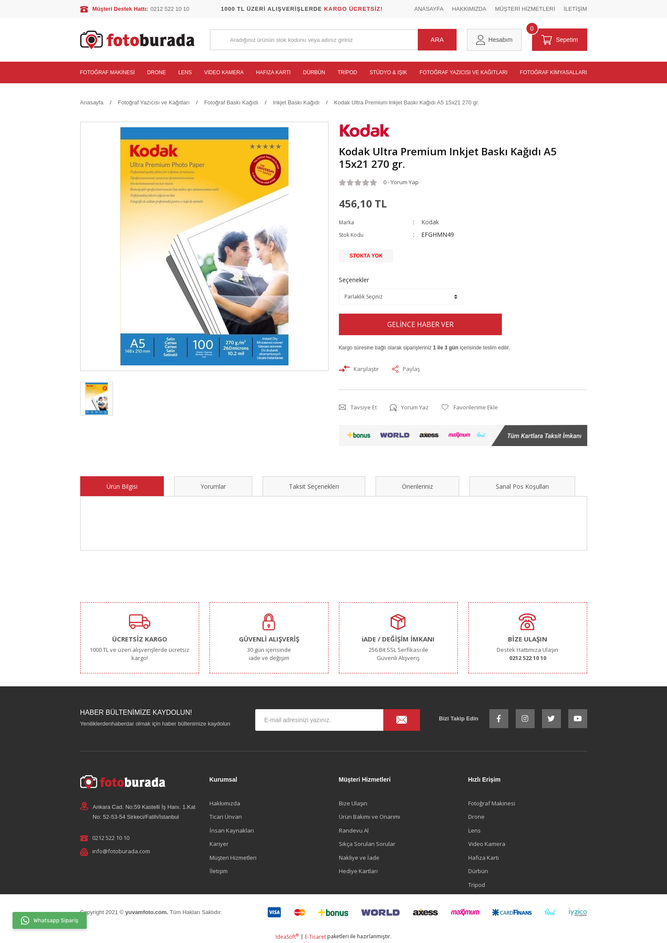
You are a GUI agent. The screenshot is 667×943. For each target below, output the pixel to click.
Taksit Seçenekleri (314, 486)
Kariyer (219, 844)
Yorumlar (213, 486)
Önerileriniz (417, 486)
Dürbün (478, 871)
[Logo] (137, 40)
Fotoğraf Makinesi (491, 803)
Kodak (430, 222)
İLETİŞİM (575, 9)
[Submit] (401, 720)
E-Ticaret (315, 936)
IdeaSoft (287, 936)
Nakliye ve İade (359, 857)
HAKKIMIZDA (469, 9)
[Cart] (559, 39)
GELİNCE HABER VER (420, 324)
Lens (474, 830)
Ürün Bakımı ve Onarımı (369, 816)
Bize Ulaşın (353, 803)
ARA (437, 39)
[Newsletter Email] (337, 720)
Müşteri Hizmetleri (233, 857)
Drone (476, 816)
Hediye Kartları (358, 871)
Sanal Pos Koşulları (522, 486)
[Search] (333, 39)
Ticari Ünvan (226, 816)
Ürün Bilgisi (122, 486)
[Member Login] (494, 40)
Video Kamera (486, 844)
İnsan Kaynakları (232, 830)
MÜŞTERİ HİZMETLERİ (525, 9)
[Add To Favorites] (470, 407)
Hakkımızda (225, 803)
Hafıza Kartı (483, 857)
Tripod (476, 885)
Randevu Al (354, 830)
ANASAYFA (429, 9)
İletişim (219, 871)
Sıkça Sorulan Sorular (367, 844)
